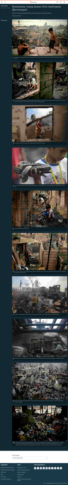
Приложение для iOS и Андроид (8, 470)
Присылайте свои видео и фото (7, 467)
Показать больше (17, 15)
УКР (57, 2)
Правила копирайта (21, 472)
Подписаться (3, 472)
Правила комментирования (23, 470)
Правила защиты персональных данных (24, 480)
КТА (61, 2)
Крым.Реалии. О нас (21, 467)
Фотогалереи (4, 6)
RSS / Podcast (3, 476)
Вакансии (19, 476)
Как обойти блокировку (6, 479)
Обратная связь (20, 474)
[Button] (4, 20)
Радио (2, 474)
